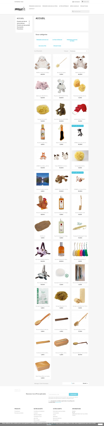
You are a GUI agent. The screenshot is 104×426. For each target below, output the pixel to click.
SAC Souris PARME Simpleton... (43, 259)
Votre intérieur (64, 6)
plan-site (36, 418)
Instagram (19, 390)
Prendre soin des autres (49, 6)
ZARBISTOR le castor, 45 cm (61, 189)
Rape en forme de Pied (61, 142)
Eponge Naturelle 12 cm (61, 306)
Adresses (55, 416)
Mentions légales (38, 414)
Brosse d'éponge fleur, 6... (80, 259)
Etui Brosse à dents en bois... (61, 329)
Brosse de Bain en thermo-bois (80, 352)
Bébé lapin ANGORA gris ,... (42, 95)
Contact (31, 9)
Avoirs (54, 414)
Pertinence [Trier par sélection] (79, 51)
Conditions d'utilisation (39, 411)
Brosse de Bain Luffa (80, 212)
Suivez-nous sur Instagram (40, 421)
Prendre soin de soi (35, 6)
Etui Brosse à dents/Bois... (42, 352)
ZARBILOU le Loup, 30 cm (80, 142)
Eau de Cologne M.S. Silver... (61, 259)
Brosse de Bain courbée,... (80, 329)
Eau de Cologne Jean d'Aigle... (61, 212)
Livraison (36, 413)
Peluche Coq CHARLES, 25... (42, 212)
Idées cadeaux (74, 6)
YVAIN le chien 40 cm (80, 72)
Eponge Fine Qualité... (43, 119)
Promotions (84, 6)
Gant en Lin (42, 236)
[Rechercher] (80, 11)
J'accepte (100, 424)
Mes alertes (55, 420)
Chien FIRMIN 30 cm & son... (61, 166)
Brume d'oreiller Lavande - (43, 189)
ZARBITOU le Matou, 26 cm (42, 166)
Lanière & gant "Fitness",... (80, 119)
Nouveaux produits (19, 413)
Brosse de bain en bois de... (42, 329)
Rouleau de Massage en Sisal (80, 236)
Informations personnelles (59, 411)
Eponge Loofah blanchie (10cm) (80, 306)
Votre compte (57, 408)
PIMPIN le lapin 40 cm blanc (42, 72)
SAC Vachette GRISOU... (42, 282)
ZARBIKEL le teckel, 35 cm (80, 189)
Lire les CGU (58, 402)
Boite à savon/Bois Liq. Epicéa (43, 376)
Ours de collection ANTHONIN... (61, 119)
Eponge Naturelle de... (80, 166)
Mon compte (37, 420)
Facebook (16, 390)
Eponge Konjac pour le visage (61, 282)
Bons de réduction (57, 418)
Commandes (56, 413)
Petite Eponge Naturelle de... (80, 95)
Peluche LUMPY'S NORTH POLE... (61, 95)
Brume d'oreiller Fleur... (42, 142)
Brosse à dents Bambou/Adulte (80, 282)
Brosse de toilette (61, 72)
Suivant (85, 383)
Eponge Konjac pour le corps (43, 306)
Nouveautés (20, 27)
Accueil (20, 18)
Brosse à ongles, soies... (61, 352)
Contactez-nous (19, 1)
